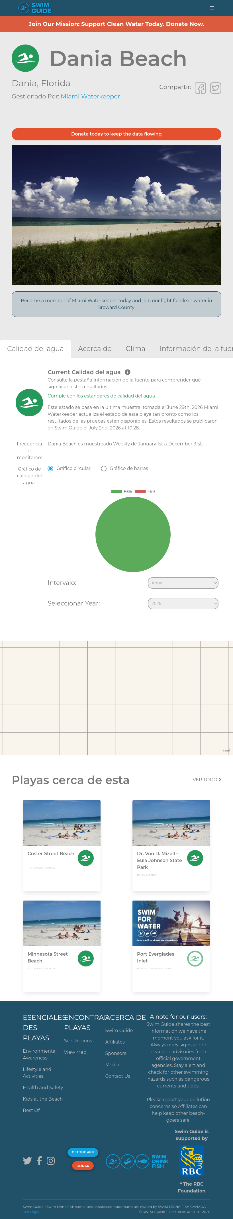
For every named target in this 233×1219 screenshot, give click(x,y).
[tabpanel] (116, 490)
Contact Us (117, 1076)
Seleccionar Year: (74, 603)
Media (112, 1064)
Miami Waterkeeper (90, 96)
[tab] (35, 348)
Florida (56, 83)
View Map (75, 1052)
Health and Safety (43, 1087)
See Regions (78, 1041)
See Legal (31, 1212)
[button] (212, 8)
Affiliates (115, 1042)
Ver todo (207, 779)
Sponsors (115, 1053)
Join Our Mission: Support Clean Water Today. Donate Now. (117, 24)
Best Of (31, 1110)
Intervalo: (62, 582)
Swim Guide (119, 1030)
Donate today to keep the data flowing (116, 134)
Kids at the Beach (43, 1099)
